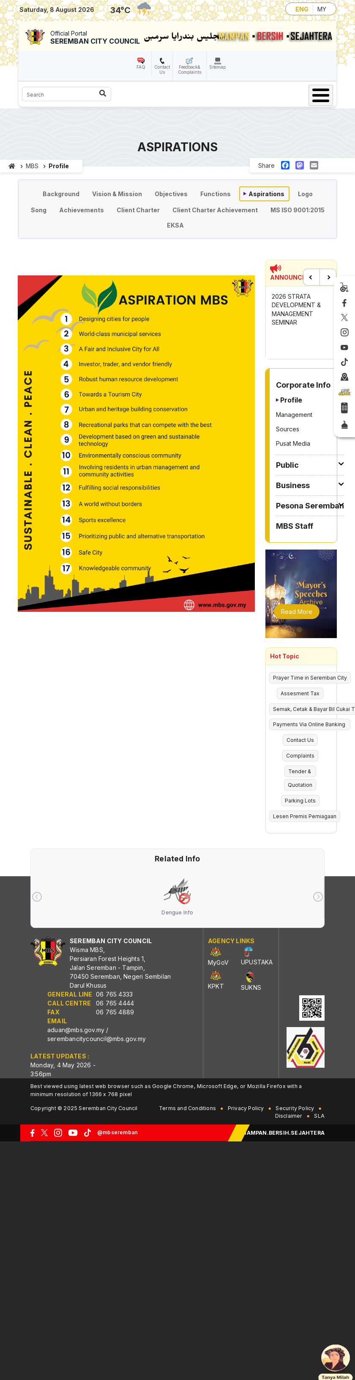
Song (38, 210)
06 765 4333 (114, 994)
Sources (287, 429)
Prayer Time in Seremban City (310, 678)
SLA (319, 1116)
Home (12, 166)
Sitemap (217, 66)
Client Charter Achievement (215, 210)
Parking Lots (300, 800)
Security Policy (295, 1108)
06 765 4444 (115, 1003)
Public (287, 465)
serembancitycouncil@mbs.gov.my (96, 1038)
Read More (296, 611)
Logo (305, 193)
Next (328, 277)
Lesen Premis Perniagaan (304, 816)
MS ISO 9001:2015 (297, 210)
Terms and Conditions (187, 1108)
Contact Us (162, 69)
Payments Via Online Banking (310, 724)
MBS (32, 165)
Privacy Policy (246, 1108)
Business (293, 485)
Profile (291, 400)
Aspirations (266, 193)
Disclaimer (289, 1116)
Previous (311, 277)
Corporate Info (303, 384)
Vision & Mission (117, 193)
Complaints (300, 755)
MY (321, 9)
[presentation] (37, 897)
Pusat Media (293, 443)
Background (61, 193)
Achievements (81, 210)
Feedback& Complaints (189, 69)
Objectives (171, 193)
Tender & (300, 771)
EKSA (175, 225)
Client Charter (138, 210)
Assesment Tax (300, 693)
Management (294, 414)
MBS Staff (294, 526)
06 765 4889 (115, 1012)
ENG (302, 9)
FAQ (141, 66)
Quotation (300, 785)
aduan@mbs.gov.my (75, 1029)
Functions (215, 193)
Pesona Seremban (310, 505)
